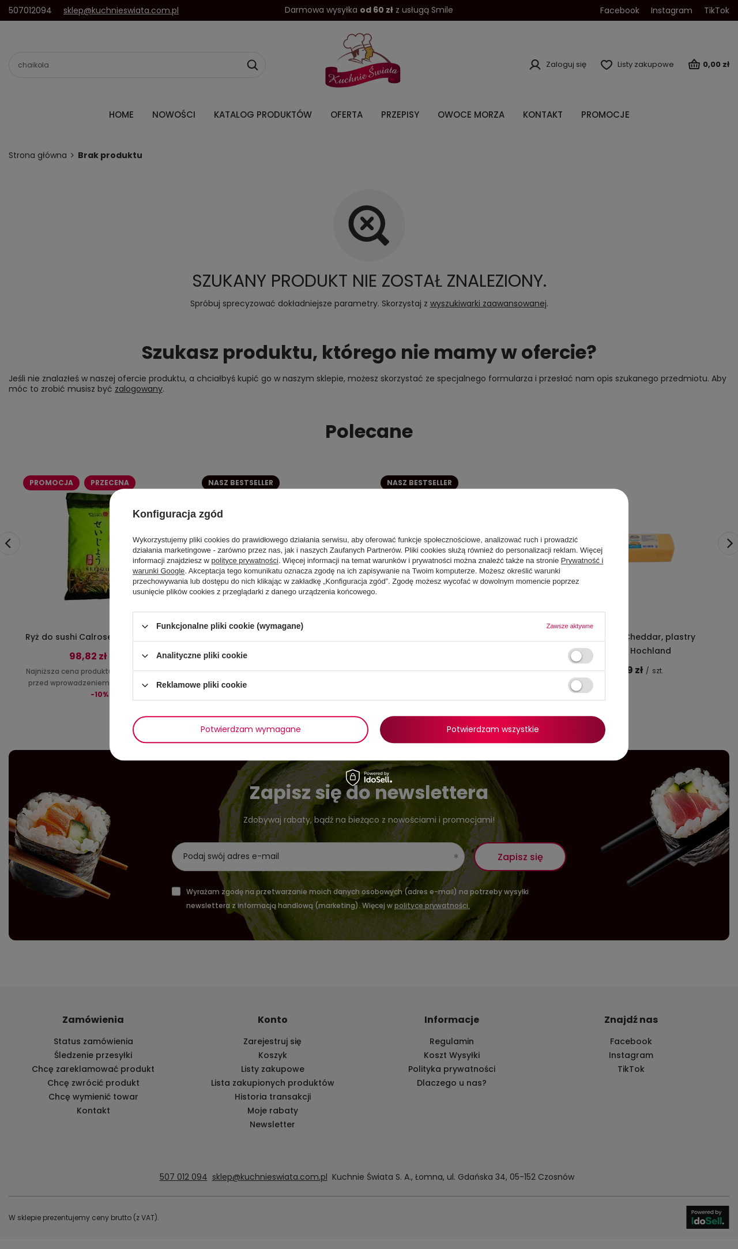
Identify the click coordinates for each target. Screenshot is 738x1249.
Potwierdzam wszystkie (493, 729)
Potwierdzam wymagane (251, 729)
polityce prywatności (245, 560)
